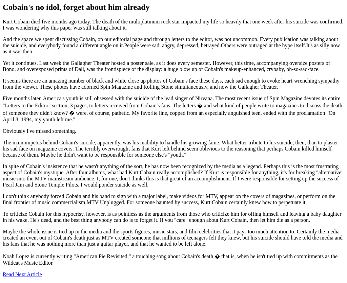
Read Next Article (22, 274)
